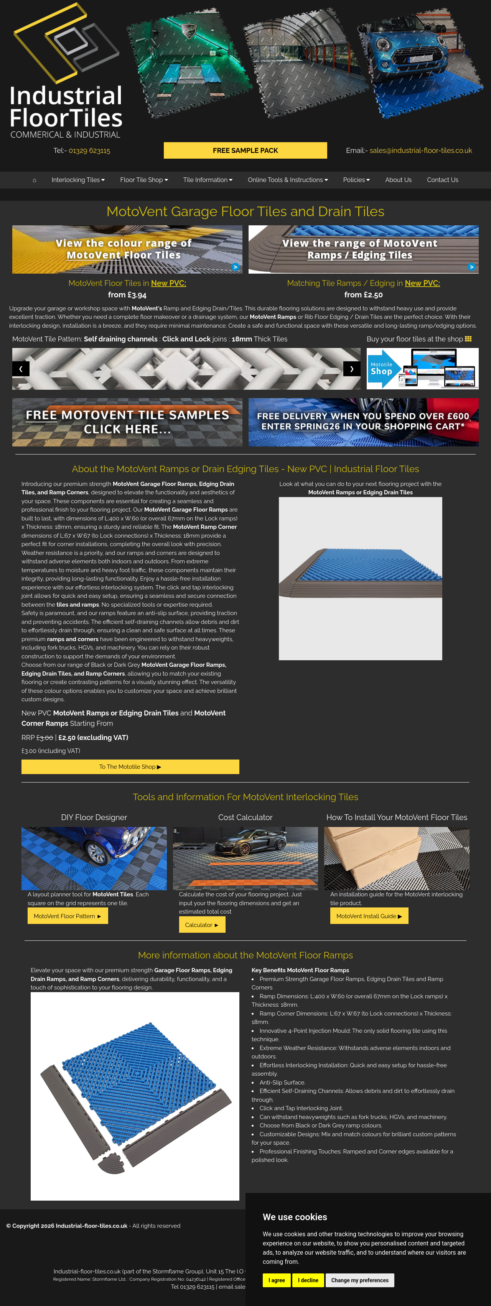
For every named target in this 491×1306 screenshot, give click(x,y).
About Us (399, 180)
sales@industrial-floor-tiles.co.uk (421, 150)
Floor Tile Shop (144, 180)
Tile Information (208, 180)
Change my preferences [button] (360, 1280)
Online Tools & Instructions (288, 180)
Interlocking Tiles (78, 180)
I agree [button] (277, 1280)
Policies (356, 180)
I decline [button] (308, 1280)
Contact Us (442, 180)
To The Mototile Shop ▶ (130, 766)
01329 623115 (89, 150)
